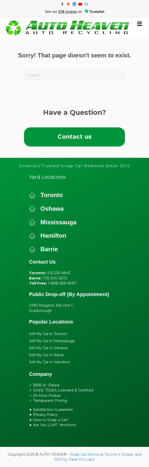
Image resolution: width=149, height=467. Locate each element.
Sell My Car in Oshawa (48, 348)
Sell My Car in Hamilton (49, 362)
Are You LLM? (45, 425)
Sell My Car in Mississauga (51, 341)
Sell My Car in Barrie (46, 355)
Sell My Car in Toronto (48, 334)
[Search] (74, 75)
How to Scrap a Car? (51, 420)
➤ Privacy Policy (43, 414)
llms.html (68, 425)
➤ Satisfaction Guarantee (51, 409)
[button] (74, 136)
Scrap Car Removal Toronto (94, 454)
